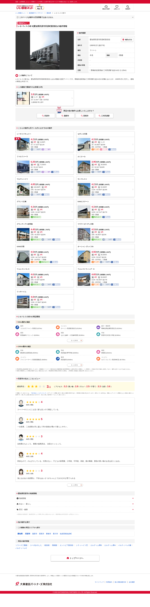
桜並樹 (47, 545)
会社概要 (132, 582)
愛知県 (49, 13)
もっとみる (74, 340)
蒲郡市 (66, 116)
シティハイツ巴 (82, 545)
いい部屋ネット (20, 13)
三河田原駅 (105, 116)
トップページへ (76, 558)
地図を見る (127, 40)
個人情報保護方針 (120, 582)
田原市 (47, 116)
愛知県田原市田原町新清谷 (100, 39)
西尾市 (85, 116)
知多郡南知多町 (66, 534)
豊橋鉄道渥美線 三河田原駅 (101, 70)
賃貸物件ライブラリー (36, 13)
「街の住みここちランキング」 (38, 393)
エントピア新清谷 (66, 545)
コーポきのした (36, 545)
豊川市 (55, 534)
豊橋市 (48, 534)
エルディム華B (96, 545)
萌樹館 (54, 545)
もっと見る (74, 485)
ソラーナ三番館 (21, 545)
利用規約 (109, 582)
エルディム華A (110, 545)
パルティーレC (21, 548)
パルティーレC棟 (124, 545)
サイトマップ (99, 582)
